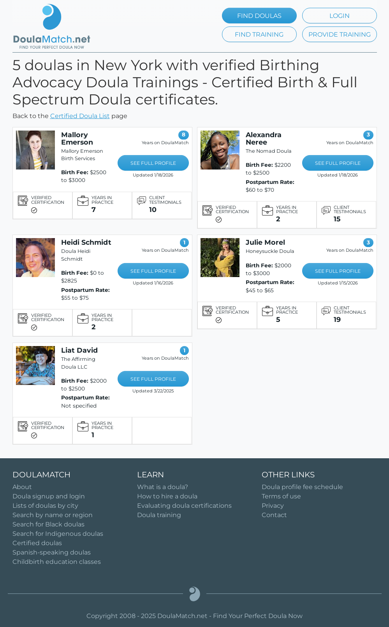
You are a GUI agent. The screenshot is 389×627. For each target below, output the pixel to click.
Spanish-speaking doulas (51, 552)
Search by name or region (52, 515)
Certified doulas (37, 543)
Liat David (79, 350)
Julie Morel (265, 242)
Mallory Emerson (77, 138)
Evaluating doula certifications (184, 505)
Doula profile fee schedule (302, 487)
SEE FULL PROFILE (153, 163)
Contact (274, 515)
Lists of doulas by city (45, 505)
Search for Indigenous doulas (57, 533)
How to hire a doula (167, 496)
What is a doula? (162, 487)
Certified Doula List (80, 116)
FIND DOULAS (259, 15)
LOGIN (339, 15)
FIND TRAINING (259, 34)
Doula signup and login (48, 496)
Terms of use (281, 496)
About (22, 487)
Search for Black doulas (48, 524)
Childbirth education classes (56, 561)
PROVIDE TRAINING (339, 34)
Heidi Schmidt (86, 242)
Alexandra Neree (264, 138)
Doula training (159, 515)
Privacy (273, 505)
